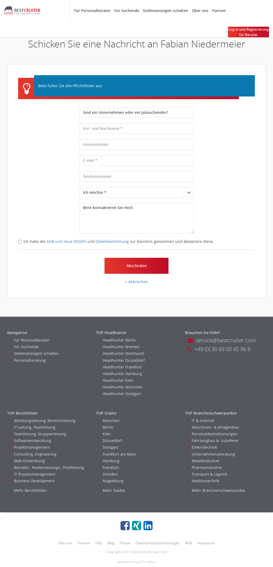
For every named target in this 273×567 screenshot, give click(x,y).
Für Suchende (126, 10)
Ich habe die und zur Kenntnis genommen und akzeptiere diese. (116, 241)
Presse (125, 543)
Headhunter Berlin (117, 340)
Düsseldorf (110, 440)
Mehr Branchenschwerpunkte (216, 490)
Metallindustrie (203, 460)
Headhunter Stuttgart (120, 393)
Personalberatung (28, 360)
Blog (110, 543)
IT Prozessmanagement (32, 474)
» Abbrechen (136, 281)
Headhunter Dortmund (121, 353)
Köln (105, 433)
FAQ (98, 543)
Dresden (108, 474)
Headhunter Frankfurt (120, 366)
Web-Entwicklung (27, 460)
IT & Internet (201, 420)
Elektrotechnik (202, 447)
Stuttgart (108, 447)
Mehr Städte (112, 490)
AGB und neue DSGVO (66, 241)
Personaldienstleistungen (212, 433)
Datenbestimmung (112, 241)
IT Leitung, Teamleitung (32, 427)
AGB (188, 543)
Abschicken (136, 265)
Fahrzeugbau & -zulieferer (213, 440)
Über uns (200, 10)
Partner (219, 10)
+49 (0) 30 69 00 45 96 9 (219, 349)
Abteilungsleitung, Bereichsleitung (42, 420)
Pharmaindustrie (205, 467)
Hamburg (109, 460)
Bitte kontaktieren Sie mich (136, 218)
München (109, 420)
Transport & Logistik (207, 474)
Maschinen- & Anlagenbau (213, 427)
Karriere (84, 543)
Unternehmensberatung (211, 454)
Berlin (106, 427)
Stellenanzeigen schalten (165, 10)
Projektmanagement (30, 447)
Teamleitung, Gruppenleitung (38, 433)
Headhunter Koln (116, 380)
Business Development (32, 480)
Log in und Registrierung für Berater (248, 32)
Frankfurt (109, 467)
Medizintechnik (203, 480)
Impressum (206, 543)
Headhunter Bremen (119, 346)
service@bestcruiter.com (222, 340)
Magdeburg (111, 480)
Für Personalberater (92, 10)
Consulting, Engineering (33, 454)
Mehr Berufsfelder (28, 490)
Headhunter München (120, 386)
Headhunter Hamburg (120, 373)
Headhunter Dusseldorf (122, 360)
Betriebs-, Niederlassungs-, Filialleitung (47, 467)
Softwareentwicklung (30, 440)
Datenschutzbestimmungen (157, 543)
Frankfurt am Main (117, 454)
